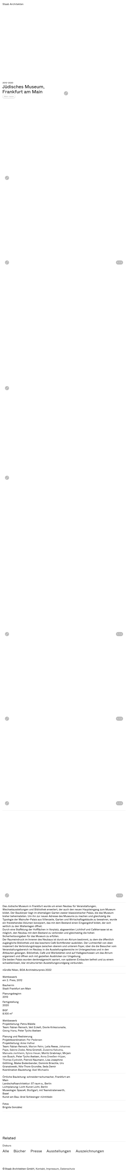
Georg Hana (9, 1031)
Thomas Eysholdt (12, 1060)
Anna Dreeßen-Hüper (52, 1056)
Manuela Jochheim (13, 1053)
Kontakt (40, 1169)
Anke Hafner (27, 1043)
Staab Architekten (13, 4)
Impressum (52, 1169)
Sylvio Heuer (33, 1053)
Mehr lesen (9, 96)
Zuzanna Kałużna (53, 1050)
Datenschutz (67, 1169)
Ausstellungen (58, 1151)
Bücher (20, 1151)
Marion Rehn (36, 1046)
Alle (5, 1151)
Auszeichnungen (90, 1151)
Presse (36, 1151)
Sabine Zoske (17, 1050)
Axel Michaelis (40, 1070)
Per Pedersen (34, 1040)
